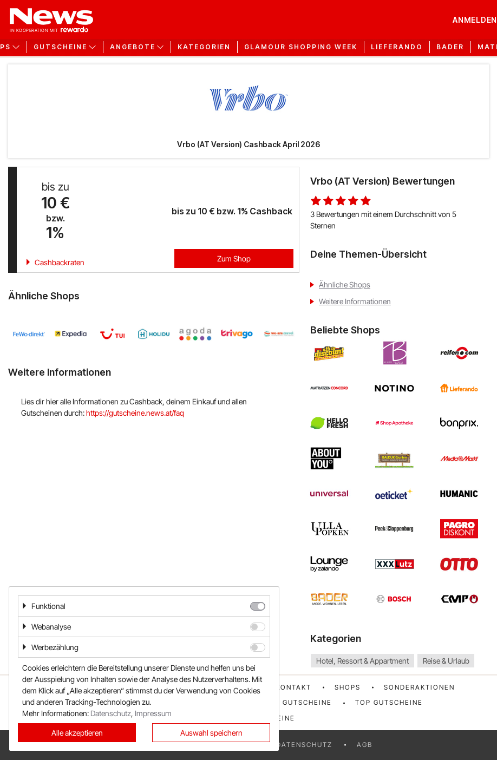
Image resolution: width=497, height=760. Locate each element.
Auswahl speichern (211, 732)
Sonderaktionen (419, 687)
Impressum (153, 713)
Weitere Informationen (355, 301)
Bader (450, 47)
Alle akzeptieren (77, 732)
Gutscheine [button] (60, 47)
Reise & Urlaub (446, 660)
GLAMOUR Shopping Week (300, 47)
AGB (364, 745)
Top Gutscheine (389, 702)
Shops (348, 687)
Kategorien (204, 47)
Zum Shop (234, 258)
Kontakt (293, 687)
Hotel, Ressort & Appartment (362, 660)
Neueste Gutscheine (288, 702)
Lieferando (397, 47)
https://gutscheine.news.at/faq (135, 412)
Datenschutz (304, 745)
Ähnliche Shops (344, 284)
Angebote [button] (132, 47)
